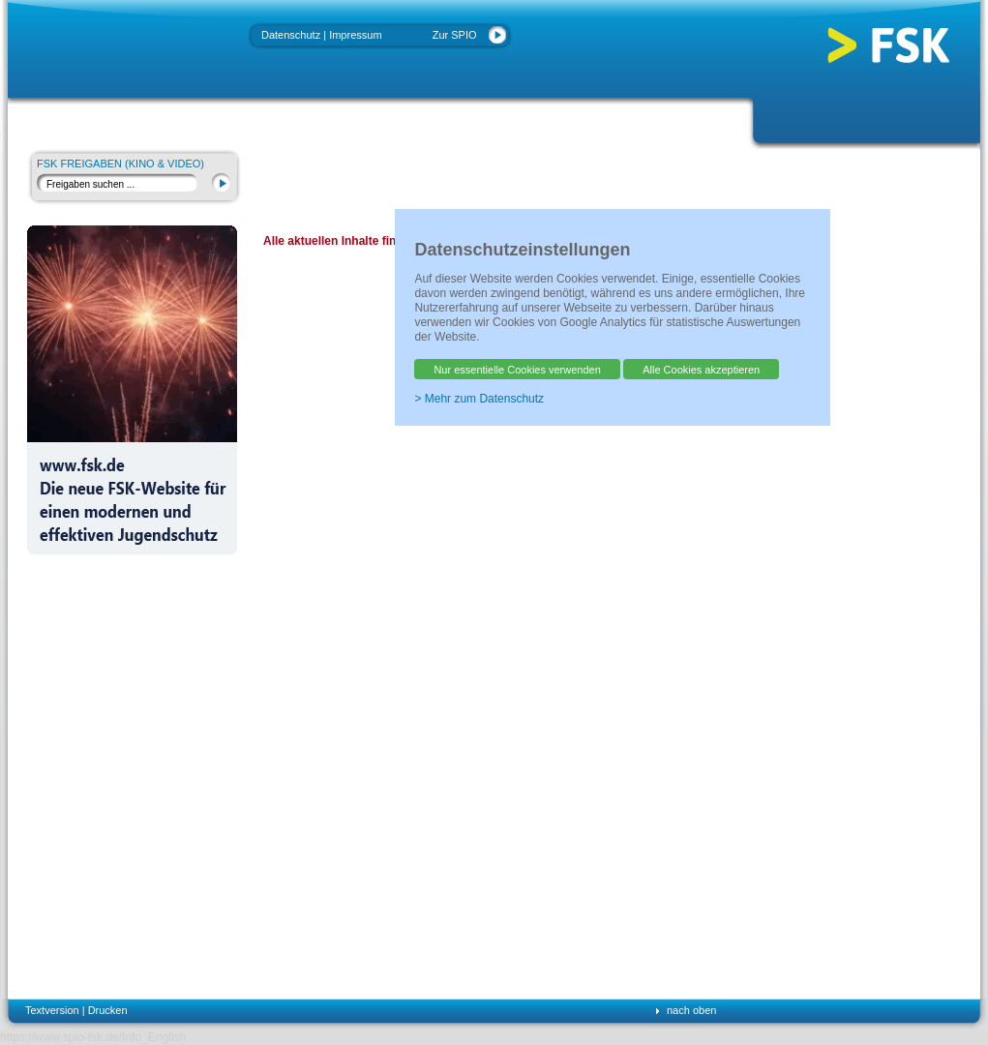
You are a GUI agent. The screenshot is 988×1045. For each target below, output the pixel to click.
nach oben (691, 1010)
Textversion (52, 1010)
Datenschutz (290, 35)
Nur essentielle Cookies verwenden (517, 369)
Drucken (108, 1010)
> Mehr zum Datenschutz (479, 398)
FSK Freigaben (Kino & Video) (120, 163)
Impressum (355, 35)
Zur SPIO (455, 35)
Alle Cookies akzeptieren (701, 369)
